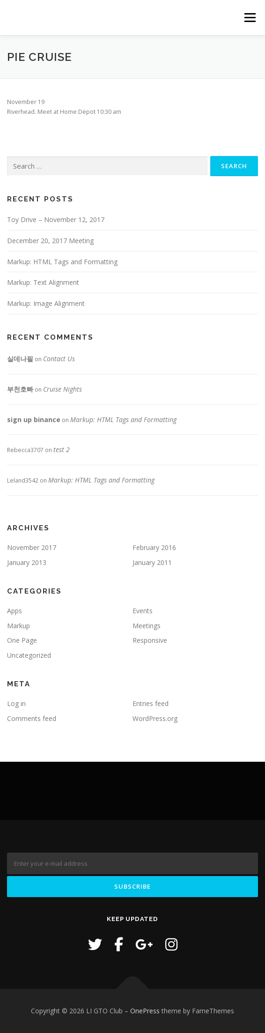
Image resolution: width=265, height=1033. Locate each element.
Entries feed (150, 703)
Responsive (149, 640)
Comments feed (31, 718)
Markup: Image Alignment (46, 303)
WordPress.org (154, 718)
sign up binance (33, 419)
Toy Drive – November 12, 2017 (55, 219)
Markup (18, 625)
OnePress (145, 1010)
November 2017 (31, 547)
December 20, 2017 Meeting (50, 240)
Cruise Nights (62, 389)
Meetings (146, 625)
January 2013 (26, 562)
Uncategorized (29, 655)
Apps (14, 610)
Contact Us (59, 358)
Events (142, 610)
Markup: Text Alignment (43, 282)
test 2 (61, 449)
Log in (16, 703)
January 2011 (152, 562)
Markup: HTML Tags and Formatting (62, 261)
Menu (249, 18)
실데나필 (20, 358)
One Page (22, 640)
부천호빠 (20, 389)
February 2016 (154, 547)
